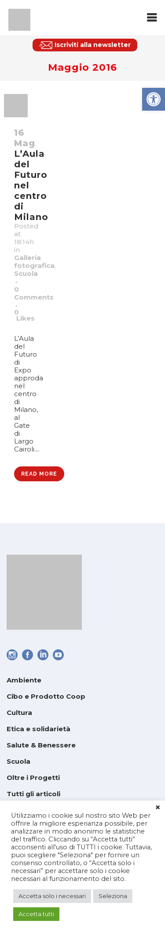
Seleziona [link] (113, 895)
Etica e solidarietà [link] (38, 729)
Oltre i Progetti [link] (33, 777)
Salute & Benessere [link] (41, 745)
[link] (153, 99)
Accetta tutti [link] (36, 913)
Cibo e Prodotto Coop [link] (46, 696)
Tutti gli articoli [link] (33, 794)
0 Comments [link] (34, 293)
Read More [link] (39, 474)
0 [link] (24, 315)
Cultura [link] (19, 712)
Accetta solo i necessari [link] (52, 895)
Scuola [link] (26, 273)
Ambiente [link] (24, 680)
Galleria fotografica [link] (34, 261)
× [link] (158, 807)
